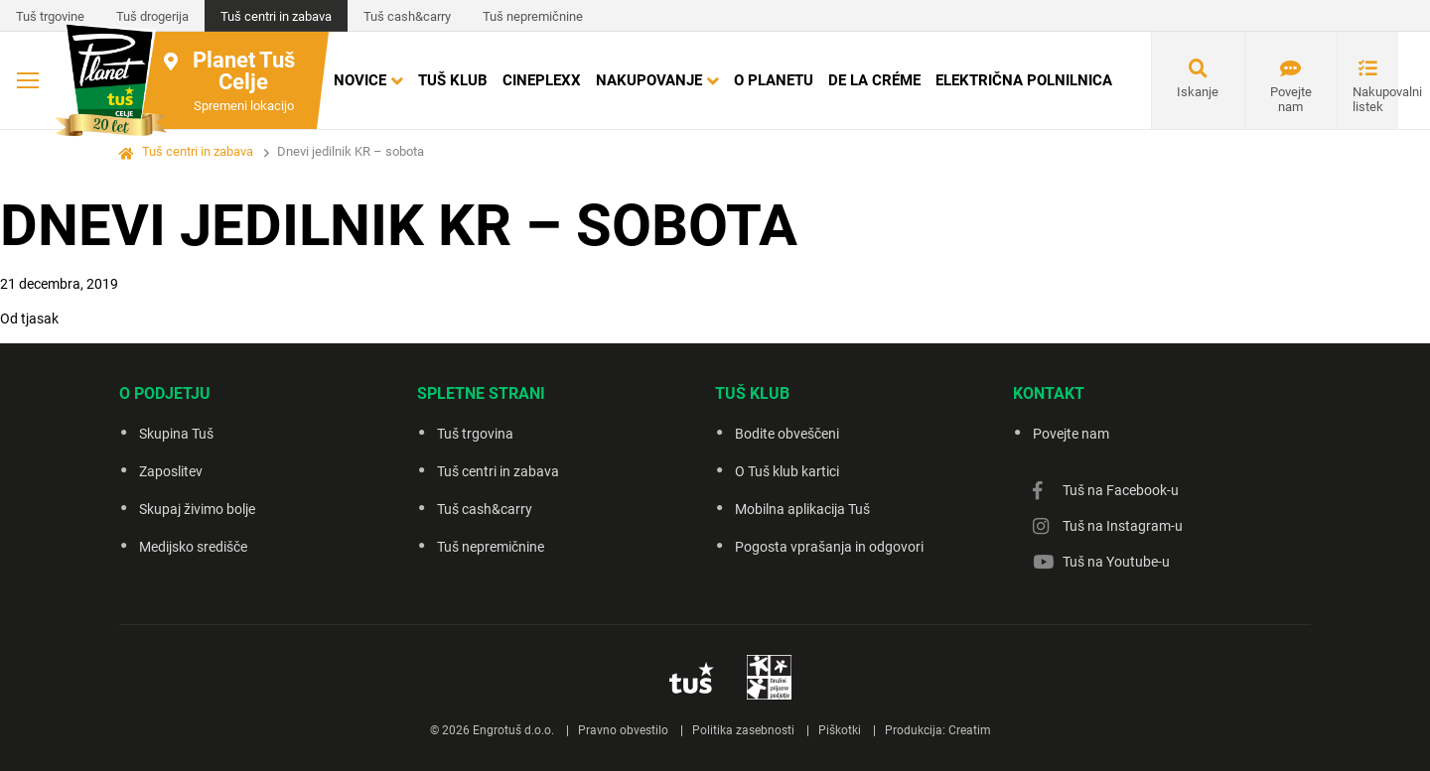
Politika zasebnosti (743, 730)
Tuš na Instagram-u (1123, 526)
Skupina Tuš (176, 434)
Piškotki (839, 730)
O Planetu (773, 80)
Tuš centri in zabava (276, 16)
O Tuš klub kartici (787, 471)
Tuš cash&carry (407, 16)
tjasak (40, 318)
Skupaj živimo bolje (197, 509)
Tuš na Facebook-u (1121, 490)
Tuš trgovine (50, 16)
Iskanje (1197, 91)
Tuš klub (453, 80)
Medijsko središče (193, 547)
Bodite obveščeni (787, 434)
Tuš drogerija (152, 16)
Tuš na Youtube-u (1116, 562)
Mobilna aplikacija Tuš (802, 509)
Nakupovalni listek (1375, 99)
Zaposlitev (171, 471)
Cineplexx (541, 80)
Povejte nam (1291, 99)
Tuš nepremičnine (533, 16)
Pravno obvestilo (623, 730)
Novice (360, 80)
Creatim (969, 730)
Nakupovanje (649, 80)
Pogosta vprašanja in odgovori (829, 547)
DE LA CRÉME (874, 80)
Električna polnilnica (1023, 80)
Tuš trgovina (475, 434)
